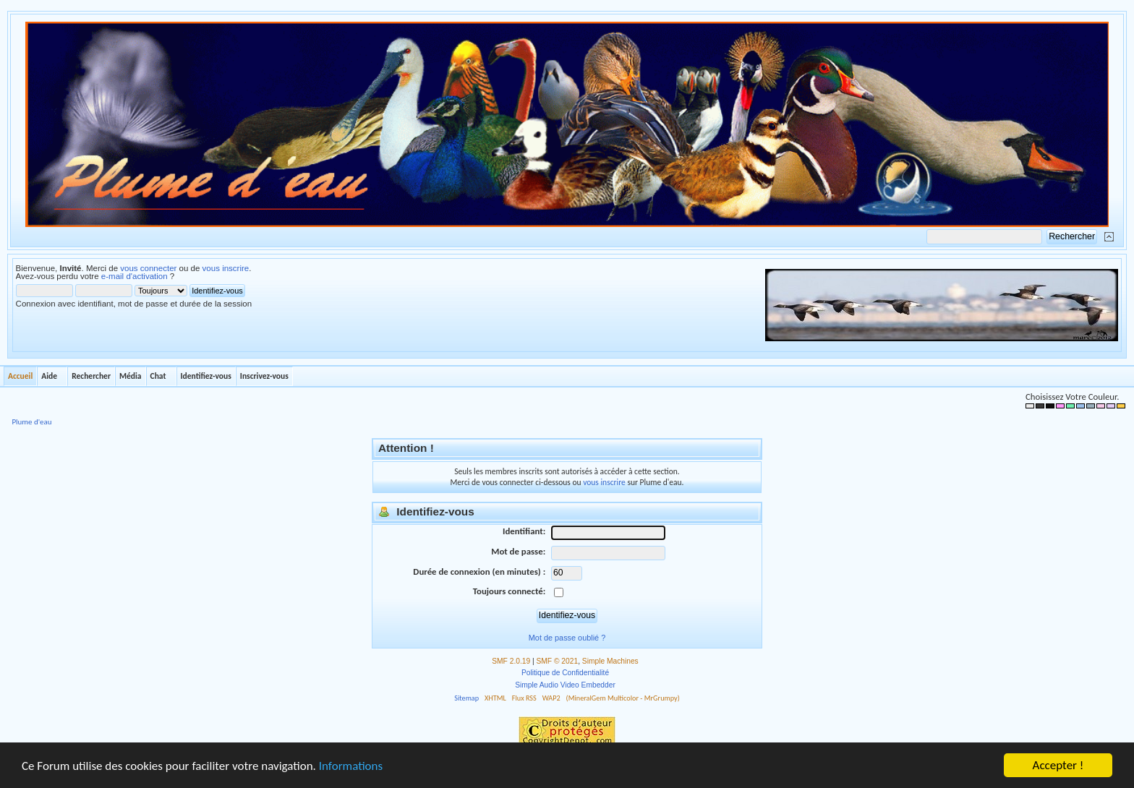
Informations (351, 766)
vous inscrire (226, 268)
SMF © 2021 (558, 661)
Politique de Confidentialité (565, 673)
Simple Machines (610, 661)
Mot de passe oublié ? (567, 637)
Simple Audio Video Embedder (565, 685)
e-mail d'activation (134, 276)
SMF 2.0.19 (511, 661)
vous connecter (148, 268)
